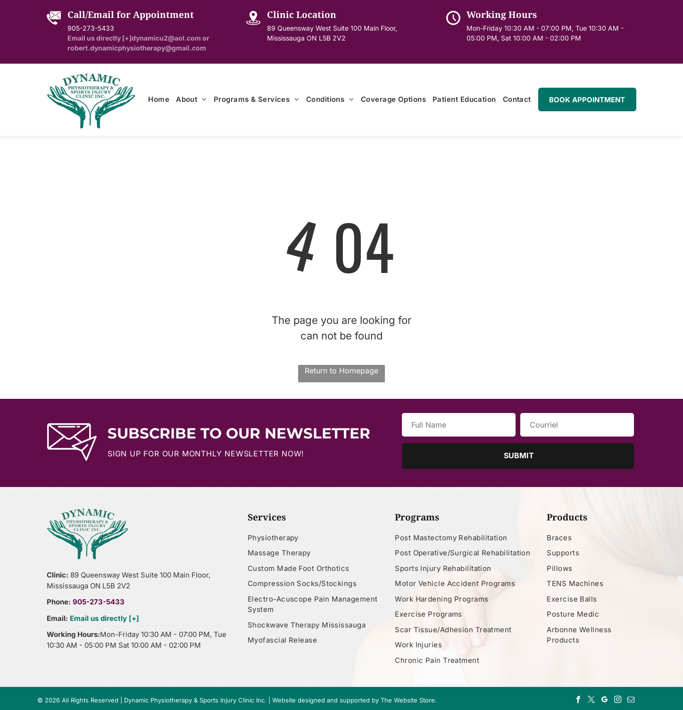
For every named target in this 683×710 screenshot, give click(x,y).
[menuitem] (159, 99)
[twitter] (591, 700)
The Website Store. (409, 700)
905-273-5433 (90, 28)
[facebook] (578, 700)
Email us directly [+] (104, 618)
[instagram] (617, 700)
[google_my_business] (604, 700)
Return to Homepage (341, 370)
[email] (630, 700)
